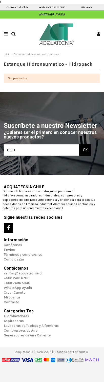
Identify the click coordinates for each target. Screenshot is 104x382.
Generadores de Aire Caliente (27, 335)
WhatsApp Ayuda (52, 14)
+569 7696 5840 (17, 283)
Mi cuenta (86, 7)
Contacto (11, 302)
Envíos (9, 250)
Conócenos (13, 245)
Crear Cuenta (15, 292)
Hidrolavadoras (16, 316)
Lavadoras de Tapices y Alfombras (31, 326)
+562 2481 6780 (17, 278)
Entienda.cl (81, 352)
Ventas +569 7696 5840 (52, 7)
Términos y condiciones (23, 254)
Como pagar (14, 259)
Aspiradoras (14, 321)
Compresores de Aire (20, 330)
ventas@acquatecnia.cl (23, 273)
